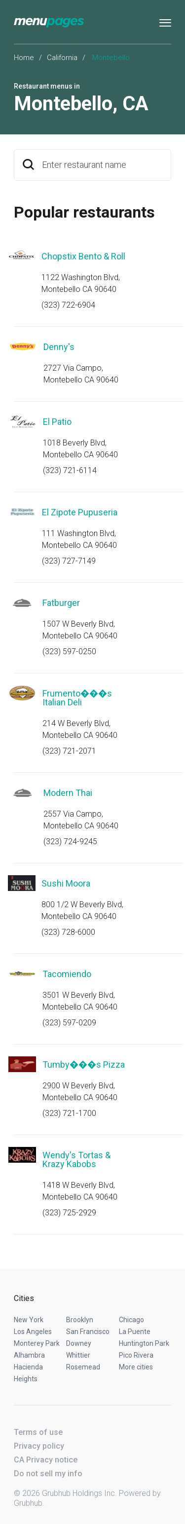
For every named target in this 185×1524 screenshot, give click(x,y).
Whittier (78, 1355)
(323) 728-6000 (68, 932)
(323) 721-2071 (69, 751)
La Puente (134, 1331)
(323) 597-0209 (69, 1022)
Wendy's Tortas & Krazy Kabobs (76, 1159)
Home (24, 57)
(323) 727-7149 (69, 561)
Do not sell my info (48, 1473)
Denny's (58, 347)
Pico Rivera (136, 1355)
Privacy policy (39, 1446)
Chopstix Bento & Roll (83, 256)
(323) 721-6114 (70, 470)
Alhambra (29, 1355)
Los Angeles (33, 1331)
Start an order (151, 270)
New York (28, 1320)
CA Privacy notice (45, 1459)
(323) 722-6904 (68, 305)
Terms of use (38, 1432)
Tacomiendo (66, 974)
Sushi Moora (65, 883)
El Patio (57, 421)
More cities (136, 1367)
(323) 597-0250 (69, 651)
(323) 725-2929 (69, 1212)
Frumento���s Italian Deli (77, 697)
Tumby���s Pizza (83, 1064)
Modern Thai (67, 793)
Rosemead (83, 1367)
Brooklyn (79, 1320)
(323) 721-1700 (69, 1113)
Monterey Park (37, 1343)
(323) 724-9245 (70, 841)
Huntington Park (144, 1343)
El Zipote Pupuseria (79, 512)
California (62, 57)
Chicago (131, 1320)
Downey (78, 1343)
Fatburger (61, 603)
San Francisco (88, 1331)
